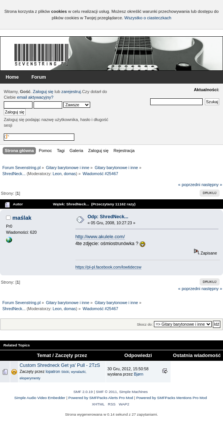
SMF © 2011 (106, 392)
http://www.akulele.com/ (100, 236)
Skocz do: (145, 324)
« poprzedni (189, 184)
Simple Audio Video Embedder (39, 398)
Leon (57, 173)
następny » (211, 184)
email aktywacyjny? (35, 97)
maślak (22, 217)
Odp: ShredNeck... (108, 216)
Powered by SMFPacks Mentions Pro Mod (171, 398)
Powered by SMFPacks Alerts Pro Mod (100, 398)
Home (12, 77)
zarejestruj (71, 91)
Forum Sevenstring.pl (41, 54)
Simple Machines (133, 392)
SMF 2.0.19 (83, 392)
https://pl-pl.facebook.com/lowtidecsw (108, 267)
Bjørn (138, 374)
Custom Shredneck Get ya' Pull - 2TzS (60, 365)
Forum (38, 77)
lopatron (53, 371)
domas (70, 173)
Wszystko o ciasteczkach (147, 18)
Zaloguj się (43, 91)
